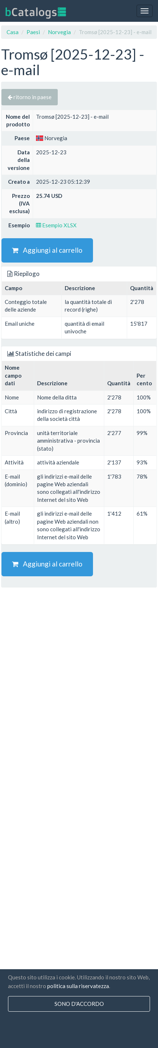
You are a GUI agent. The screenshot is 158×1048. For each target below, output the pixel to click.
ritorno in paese (30, 97)
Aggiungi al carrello (47, 250)
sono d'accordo (79, 1003)
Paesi (33, 32)
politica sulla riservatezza (78, 986)
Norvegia (59, 32)
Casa (13, 32)
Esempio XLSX (56, 225)
